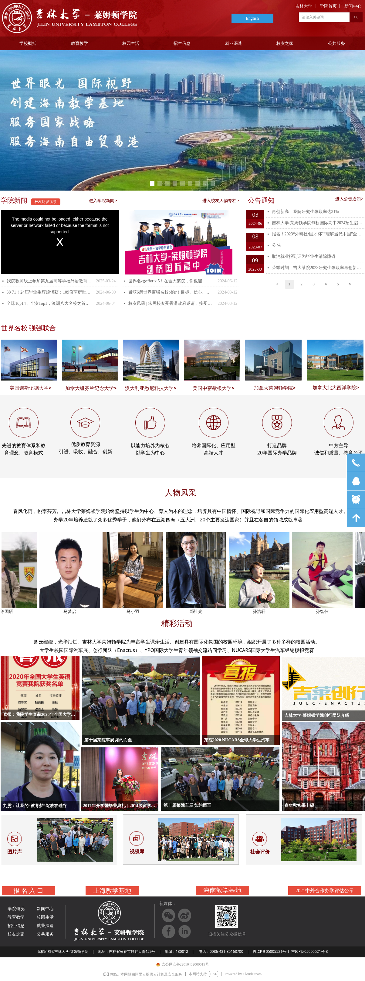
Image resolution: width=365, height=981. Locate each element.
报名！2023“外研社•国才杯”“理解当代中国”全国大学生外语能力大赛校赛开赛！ (318, 234)
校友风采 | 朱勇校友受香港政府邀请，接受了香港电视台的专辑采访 (171, 303)
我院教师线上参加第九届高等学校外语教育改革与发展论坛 (50, 281)
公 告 (277, 245)
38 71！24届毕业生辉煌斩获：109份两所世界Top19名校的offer (50, 292)
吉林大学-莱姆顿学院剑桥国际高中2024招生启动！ (318, 223)
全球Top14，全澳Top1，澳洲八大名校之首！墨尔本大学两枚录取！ (50, 303)
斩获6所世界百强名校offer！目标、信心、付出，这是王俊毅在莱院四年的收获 (171, 292)
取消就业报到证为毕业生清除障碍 (304, 256)
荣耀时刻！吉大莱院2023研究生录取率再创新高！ (318, 267)
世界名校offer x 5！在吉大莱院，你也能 (165, 281)
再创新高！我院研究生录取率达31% (305, 211)
